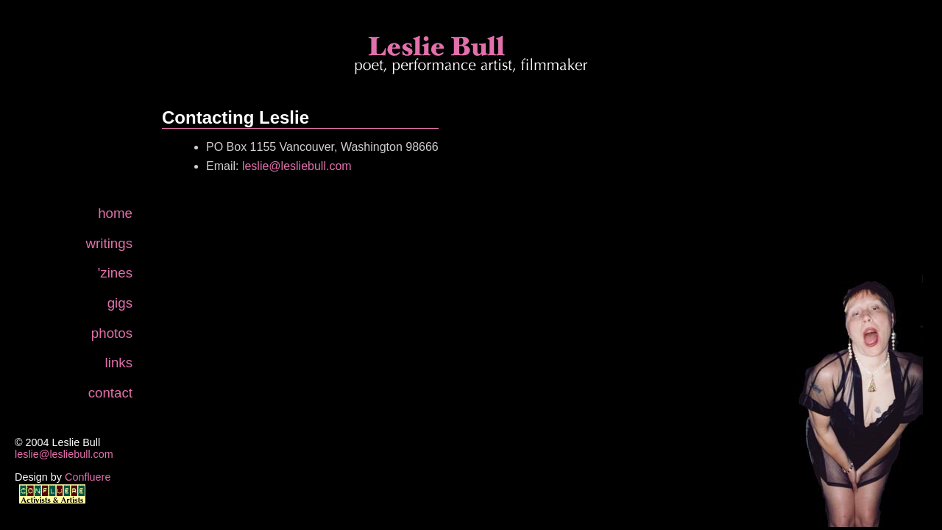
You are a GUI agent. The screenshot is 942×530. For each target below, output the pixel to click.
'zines (115, 272)
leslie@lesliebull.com (64, 454)
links (118, 362)
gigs (119, 303)
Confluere (87, 477)
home (115, 213)
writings (109, 243)
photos (111, 333)
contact (110, 392)
